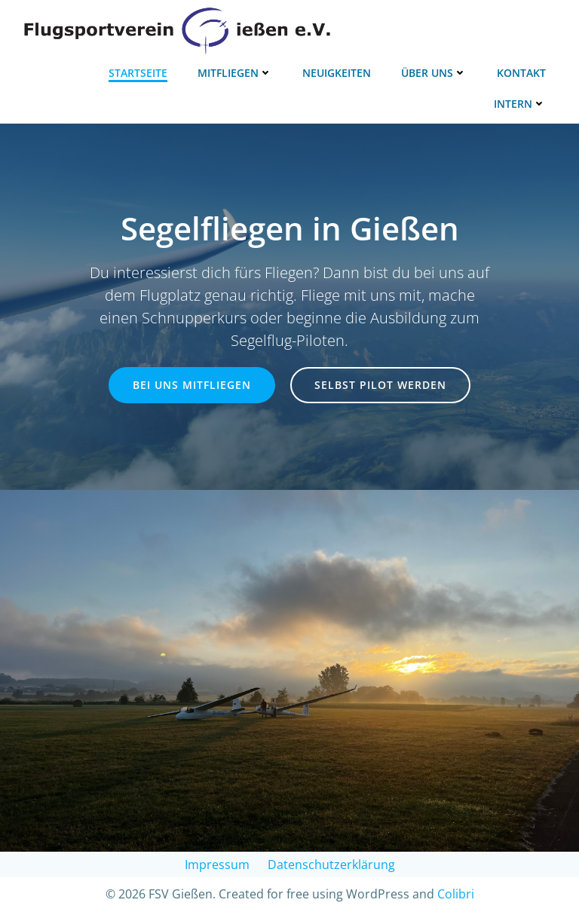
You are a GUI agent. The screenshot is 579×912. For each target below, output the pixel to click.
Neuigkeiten (336, 73)
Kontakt (521, 73)
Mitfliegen (235, 73)
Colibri (455, 894)
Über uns (434, 73)
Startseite (138, 73)
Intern (520, 103)
